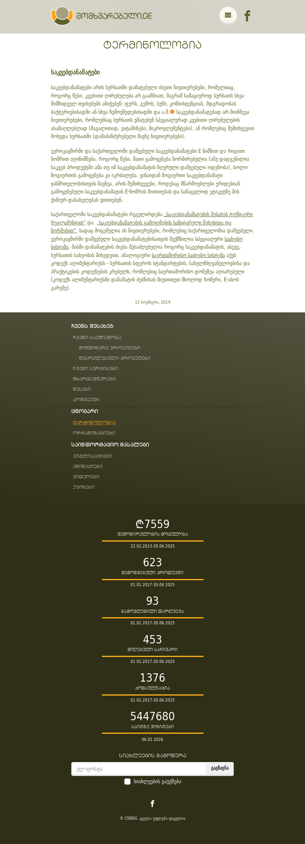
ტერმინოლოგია (152, 45)
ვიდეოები (86, 477)
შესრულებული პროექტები (115, 358)
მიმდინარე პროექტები (109, 348)
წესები (82, 389)
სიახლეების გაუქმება (157, 782)
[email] (138, 769)
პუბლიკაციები (92, 456)
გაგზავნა (220, 768)
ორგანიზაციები (94, 433)
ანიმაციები (88, 466)
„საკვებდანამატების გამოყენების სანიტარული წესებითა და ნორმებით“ (141, 226)
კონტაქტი (86, 400)
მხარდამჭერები (94, 379)
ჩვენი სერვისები (95, 368)
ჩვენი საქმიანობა (97, 337)
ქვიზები (83, 487)
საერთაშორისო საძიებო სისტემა (188, 255)
